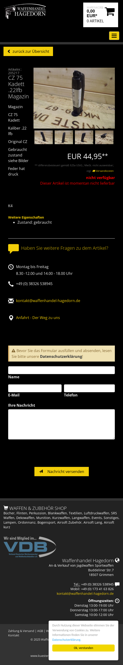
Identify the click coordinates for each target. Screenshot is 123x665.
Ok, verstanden (83, 648)
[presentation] (43, 453)
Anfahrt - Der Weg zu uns (38, 317)
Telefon (71, 395)
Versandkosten (103, 171)
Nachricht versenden (61, 471)
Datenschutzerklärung (61, 356)
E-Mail (14, 395)
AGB (40, 631)
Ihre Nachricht (21, 405)
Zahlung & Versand (21, 631)
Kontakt (13, 635)
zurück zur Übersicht (30, 51)
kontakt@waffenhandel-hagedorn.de (48, 300)
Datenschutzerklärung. (66, 640)
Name (13, 376)
